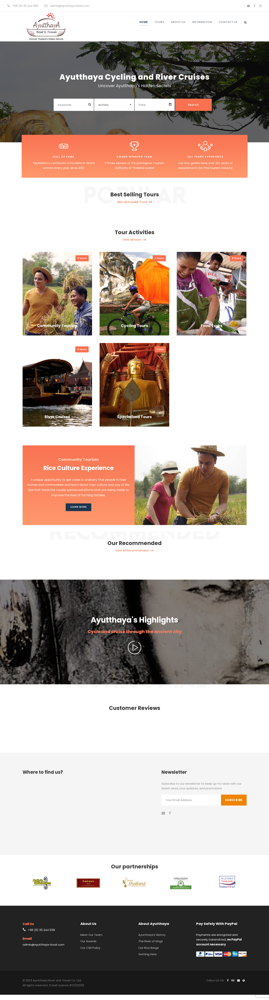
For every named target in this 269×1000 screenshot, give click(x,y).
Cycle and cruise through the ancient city (135, 637)
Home (143, 22)
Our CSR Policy (90, 953)
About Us (178, 22)
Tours (159, 22)
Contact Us (228, 22)
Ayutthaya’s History (151, 940)
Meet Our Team (91, 940)
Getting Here (147, 959)
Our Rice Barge (148, 953)
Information (202, 22)
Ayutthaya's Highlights (134, 623)
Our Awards (88, 946)
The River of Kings (150, 946)
